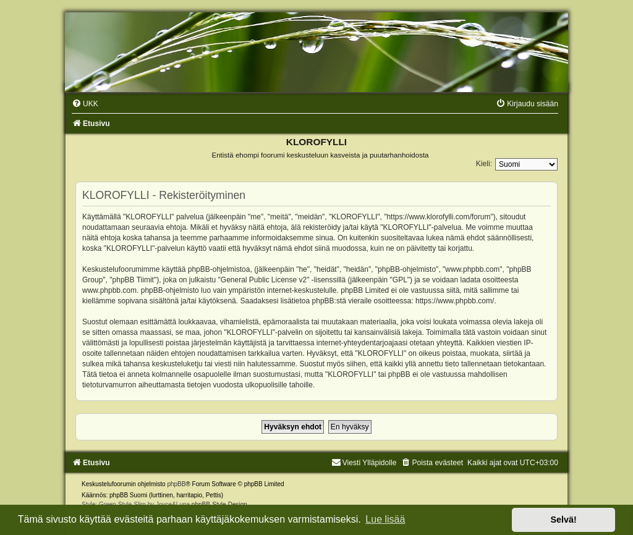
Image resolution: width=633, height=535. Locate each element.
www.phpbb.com (109, 290)
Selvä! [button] (563, 519)
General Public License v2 (264, 280)
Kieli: (484, 163)
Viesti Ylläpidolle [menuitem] (364, 462)
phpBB (176, 484)
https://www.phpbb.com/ (454, 301)
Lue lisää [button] (385, 519)
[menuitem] (85, 103)
